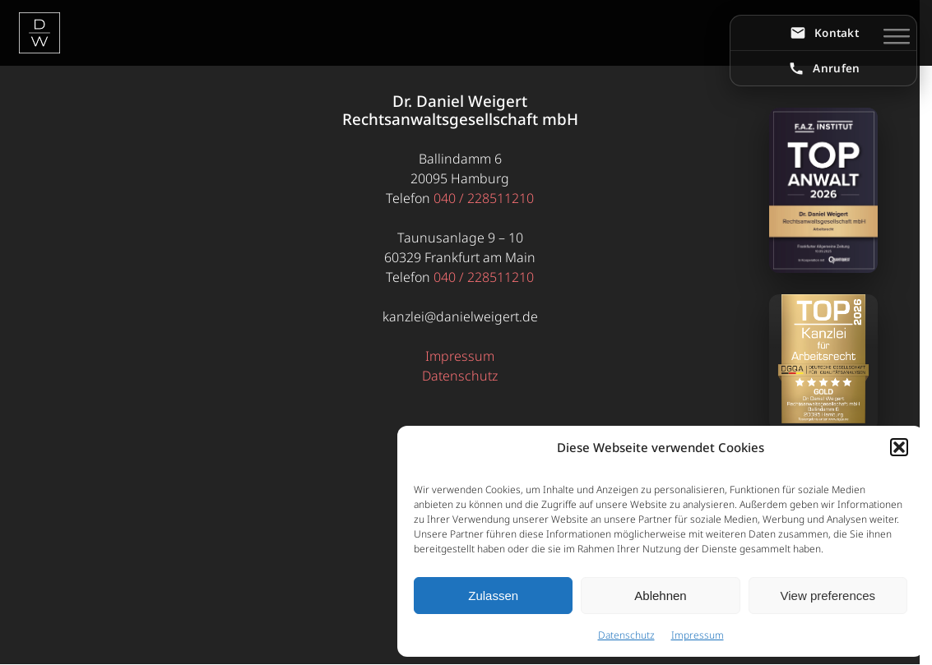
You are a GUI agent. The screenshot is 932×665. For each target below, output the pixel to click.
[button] (899, 447)
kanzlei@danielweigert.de (460, 316)
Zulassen (493, 596)
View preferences (828, 596)
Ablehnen (660, 596)
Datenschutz (626, 635)
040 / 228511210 (484, 198)
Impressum (697, 635)
